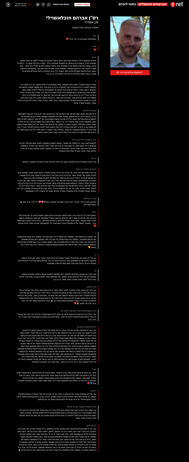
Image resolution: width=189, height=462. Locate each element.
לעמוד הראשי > (82, 4)
